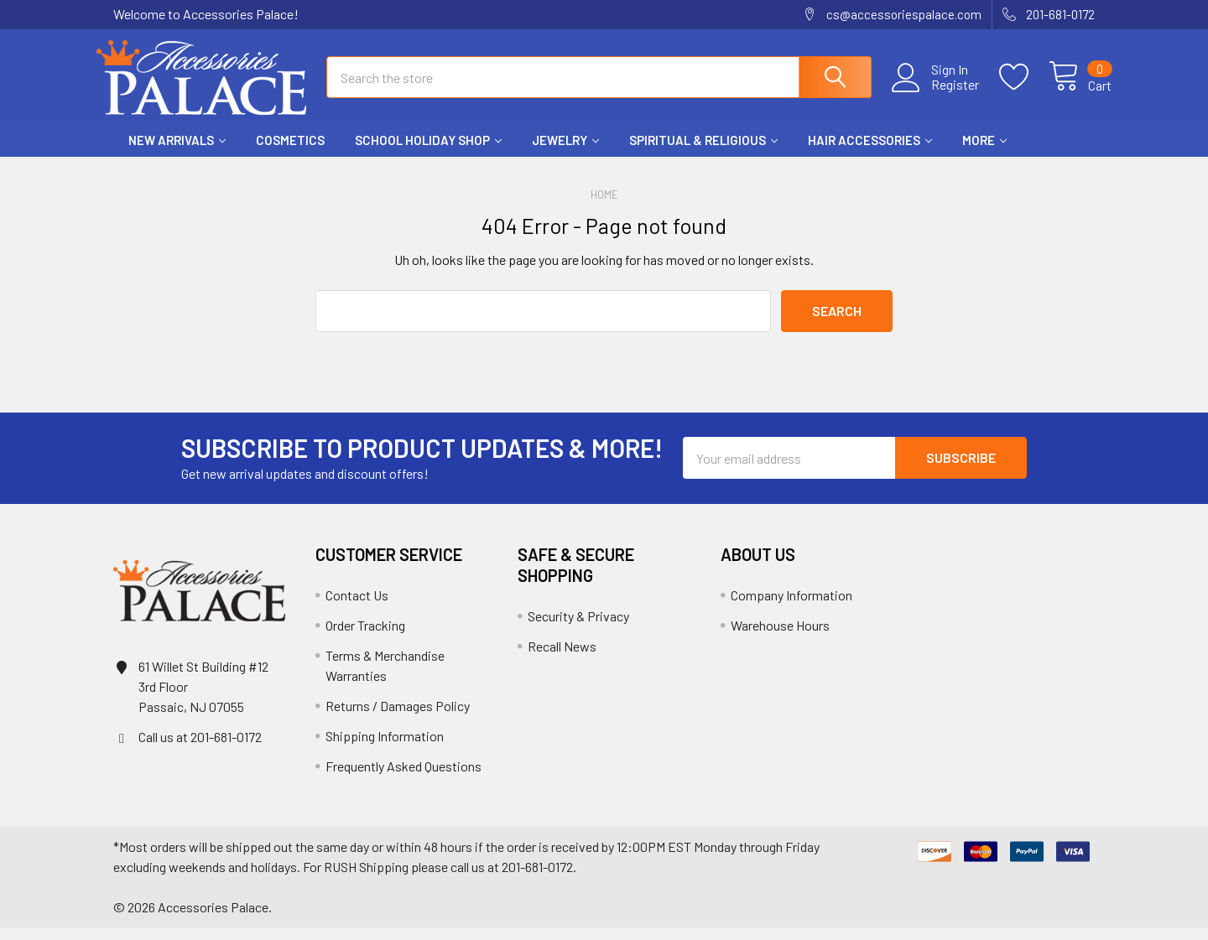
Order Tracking (365, 638)
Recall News (562, 659)
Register (938, 93)
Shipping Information (384, 748)
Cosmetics (290, 153)
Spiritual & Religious (703, 153)
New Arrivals (177, 153)
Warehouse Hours (780, 638)
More (984, 153)
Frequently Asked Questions (403, 779)
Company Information (791, 607)
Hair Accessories (870, 153)
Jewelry (565, 153)
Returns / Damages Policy (397, 718)
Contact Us (356, 607)
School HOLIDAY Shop (428, 153)
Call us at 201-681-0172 (200, 749)
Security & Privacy (578, 628)
